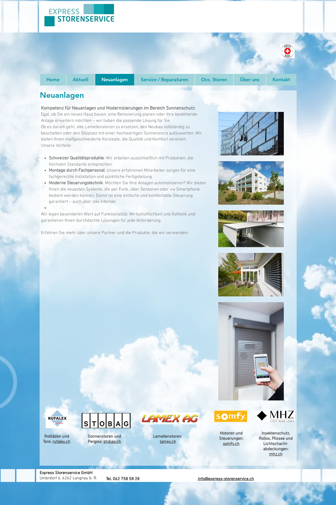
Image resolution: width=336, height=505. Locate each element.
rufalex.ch (61, 441)
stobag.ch (112, 441)
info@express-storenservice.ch (226, 479)
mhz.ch (275, 454)
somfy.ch (231, 444)
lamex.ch (168, 441)
